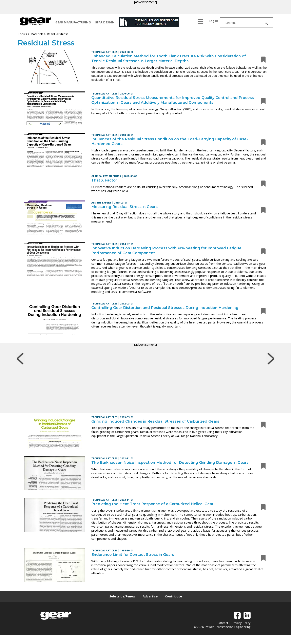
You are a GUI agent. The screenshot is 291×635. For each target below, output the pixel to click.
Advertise (150, 596)
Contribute (173, 596)
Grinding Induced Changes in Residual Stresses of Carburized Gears (155, 421)
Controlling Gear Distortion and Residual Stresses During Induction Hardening (164, 307)
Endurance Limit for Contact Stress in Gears (132, 554)
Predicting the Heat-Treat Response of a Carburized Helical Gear (152, 504)
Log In (213, 21)
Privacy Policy (241, 623)
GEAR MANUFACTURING (73, 22)
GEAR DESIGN (105, 22)
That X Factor (104, 180)
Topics (22, 34)
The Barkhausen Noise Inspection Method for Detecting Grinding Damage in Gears (170, 462)
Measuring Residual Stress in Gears (124, 207)
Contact (222, 623)
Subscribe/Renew (122, 596)
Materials (37, 34)
